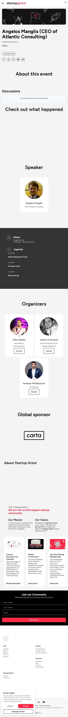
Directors (5, 656)
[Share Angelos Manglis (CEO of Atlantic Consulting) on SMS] (23, 59)
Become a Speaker (41, 652)
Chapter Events (40, 651)
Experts (5, 651)
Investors (6, 649)
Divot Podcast (40, 667)
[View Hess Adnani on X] (19, 335)
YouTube (38, 665)
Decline (10, 706)
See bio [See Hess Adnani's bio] (19, 351)
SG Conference (40, 649)
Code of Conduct (44, 705)
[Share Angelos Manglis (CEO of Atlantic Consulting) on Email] (18, 59)
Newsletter (39, 661)
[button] (65, 3)
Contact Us (6, 678)
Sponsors (6, 654)
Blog (37, 663)
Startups (5, 652)
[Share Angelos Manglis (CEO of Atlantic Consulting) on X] (8, 59)
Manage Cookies (18, 711)
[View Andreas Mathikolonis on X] (34, 379)
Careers (5, 676)
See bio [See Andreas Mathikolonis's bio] (34, 392)
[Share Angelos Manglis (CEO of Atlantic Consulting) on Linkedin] (13, 59)
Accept (25, 706)
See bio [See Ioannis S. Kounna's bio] (49, 351)
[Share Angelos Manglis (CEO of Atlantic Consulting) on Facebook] (4, 59)
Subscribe (33, 620)
